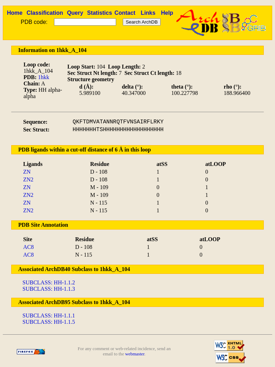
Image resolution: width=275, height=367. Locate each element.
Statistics (99, 13)
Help (167, 13)
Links (148, 13)
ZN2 (28, 179)
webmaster (135, 354)
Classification (45, 13)
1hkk (43, 77)
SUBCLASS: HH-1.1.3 (48, 289)
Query (75, 13)
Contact (124, 13)
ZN (27, 172)
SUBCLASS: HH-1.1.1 (48, 315)
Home (14, 13)
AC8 (28, 247)
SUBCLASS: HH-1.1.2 (48, 282)
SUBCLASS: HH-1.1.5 (48, 322)
